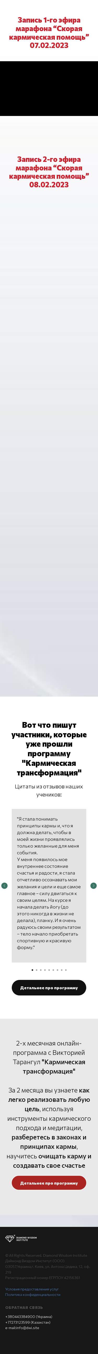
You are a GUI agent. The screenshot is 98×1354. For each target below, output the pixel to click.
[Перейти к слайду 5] (49, 970)
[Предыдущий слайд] (4, 886)
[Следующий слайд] (93, 886)
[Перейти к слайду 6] (53, 970)
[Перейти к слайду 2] (36, 970)
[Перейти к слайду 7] (57, 970)
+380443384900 (20, 1316)
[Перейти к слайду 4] (45, 970)
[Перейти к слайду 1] (32, 970)
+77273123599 (17, 1322)
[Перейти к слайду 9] (66, 970)
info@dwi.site (27, 1328)
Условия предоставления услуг (32, 1289)
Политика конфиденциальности (32, 1295)
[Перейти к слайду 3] (41, 970)
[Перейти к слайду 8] (61, 970)
